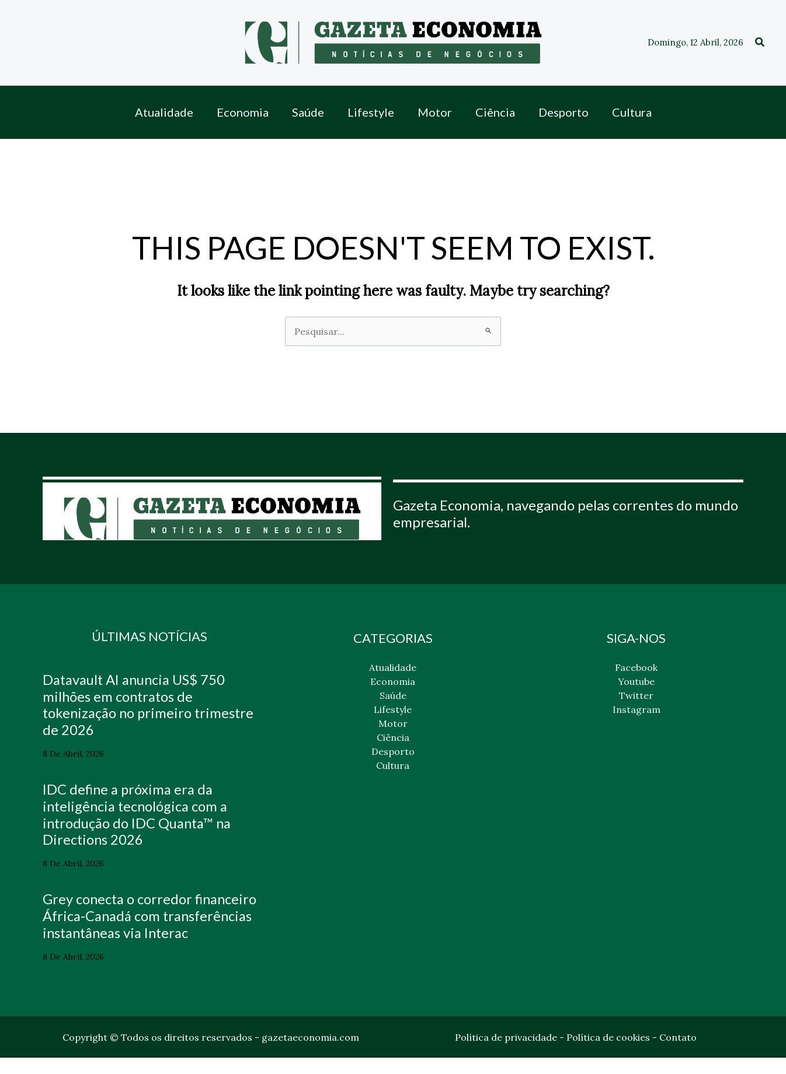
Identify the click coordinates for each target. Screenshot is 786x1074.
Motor (393, 723)
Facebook (636, 667)
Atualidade (392, 667)
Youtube (636, 681)
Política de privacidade (506, 1053)
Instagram (636, 709)
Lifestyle (393, 709)
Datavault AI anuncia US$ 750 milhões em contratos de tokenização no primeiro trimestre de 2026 (135, 704)
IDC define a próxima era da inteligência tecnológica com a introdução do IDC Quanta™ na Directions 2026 (139, 814)
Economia (392, 681)
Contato (678, 1053)
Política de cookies (608, 1053)
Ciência (393, 737)
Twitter (636, 695)
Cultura (392, 765)
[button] (760, 42)
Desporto (393, 751)
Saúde (393, 695)
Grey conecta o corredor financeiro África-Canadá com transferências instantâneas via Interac (140, 923)
